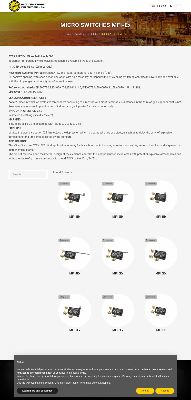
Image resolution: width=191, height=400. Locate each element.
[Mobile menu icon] (179, 6)
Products (78, 34)
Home (68, 34)
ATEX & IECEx (91, 34)
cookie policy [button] (79, 372)
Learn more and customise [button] (37, 390)
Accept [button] (165, 390)
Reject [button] (145, 390)
